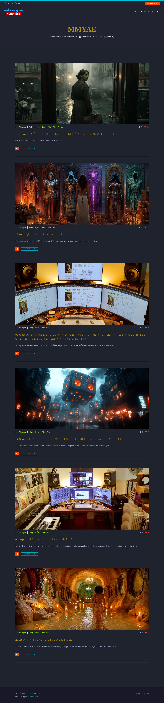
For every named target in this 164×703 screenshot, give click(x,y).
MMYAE (52, 127)
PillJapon (22, 127)
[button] (17, 148)
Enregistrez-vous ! (152, 3)
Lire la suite (29, 148)
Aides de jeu (34, 127)
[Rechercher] (153, 11)
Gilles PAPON (32, 697)
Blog (134, 12)
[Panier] (159, 11)
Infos (37, 328)
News (60, 127)
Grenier (145, 12)
